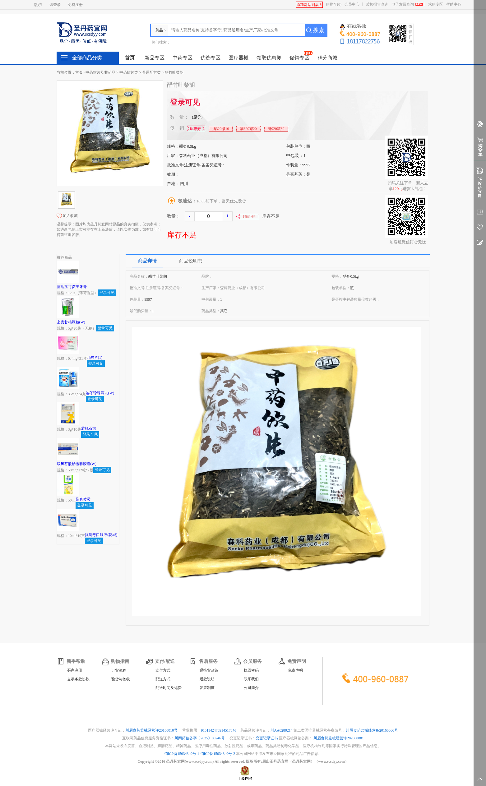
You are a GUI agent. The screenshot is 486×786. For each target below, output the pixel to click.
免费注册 (75, 4)
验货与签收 (120, 679)
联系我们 (251, 679)
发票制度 (207, 688)
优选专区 (210, 57)
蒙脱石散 (88, 428)
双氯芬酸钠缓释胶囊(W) (76, 464)
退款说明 (207, 679)
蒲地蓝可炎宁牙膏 (72, 286)
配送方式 (162, 679)
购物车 (333, 4)
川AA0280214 (281, 730)
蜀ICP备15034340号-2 (217, 753)
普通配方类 (151, 72)
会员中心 (352, 4)
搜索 (318, 30)
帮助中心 (453, 4)
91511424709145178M (219, 730)
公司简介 (251, 688)
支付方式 (162, 670)
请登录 (55, 4)
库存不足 (182, 235)
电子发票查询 (402, 4)
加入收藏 (70, 216)
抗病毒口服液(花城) (101, 535)
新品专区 (154, 57)
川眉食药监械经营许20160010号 (151, 730)
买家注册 (74, 670)
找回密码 (251, 670)
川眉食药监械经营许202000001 (338, 738)
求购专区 (435, 4)
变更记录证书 (267, 738)
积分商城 (327, 57)
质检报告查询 (377, 4)
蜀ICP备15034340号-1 (181, 753)
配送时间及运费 (168, 688)
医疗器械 (238, 57)
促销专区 (299, 57)
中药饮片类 (128, 72)
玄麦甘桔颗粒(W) (71, 322)
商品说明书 (190, 260)
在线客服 (353, 26)
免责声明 (295, 670)
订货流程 (118, 670)
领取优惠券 (269, 57)
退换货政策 (209, 670)
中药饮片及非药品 (100, 72)
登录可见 (185, 102)
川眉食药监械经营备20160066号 (372, 730)
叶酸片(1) (94, 357)
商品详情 (147, 260)
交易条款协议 (78, 679)
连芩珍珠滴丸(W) (100, 393)
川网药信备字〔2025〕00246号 (200, 738)
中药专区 (182, 57)
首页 (130, 57)
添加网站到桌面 (309, 4)
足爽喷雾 (83, 499)
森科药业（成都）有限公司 (203, 155)
